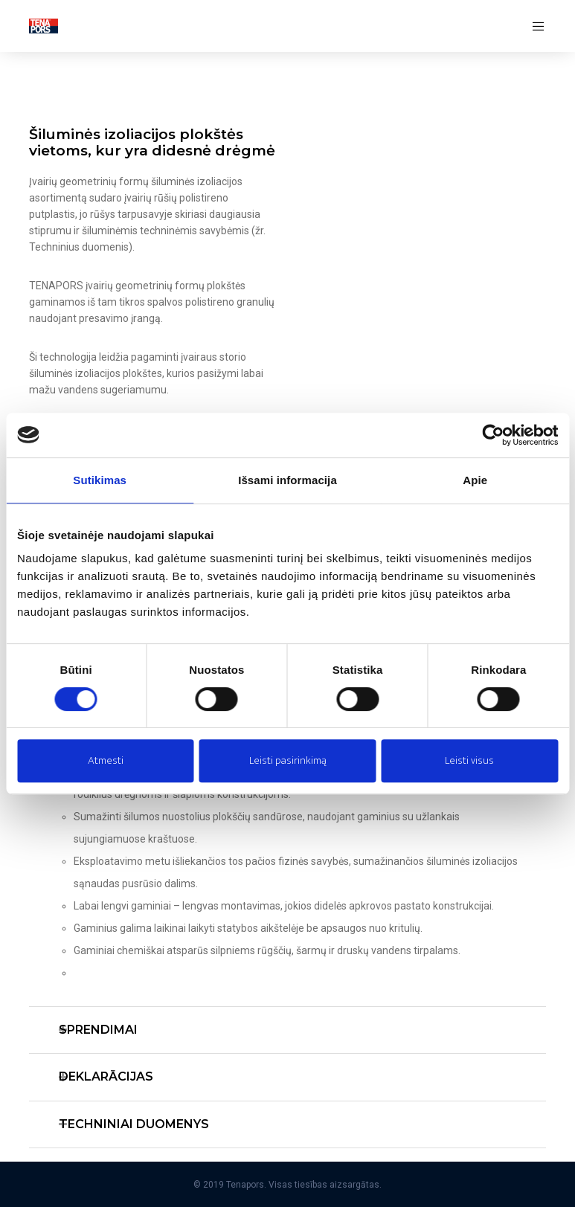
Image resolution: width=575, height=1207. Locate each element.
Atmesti (105, 760)
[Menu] (533, 26)
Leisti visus (469, 760)
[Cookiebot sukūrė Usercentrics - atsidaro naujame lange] (493, 435)
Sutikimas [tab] (99, 480)
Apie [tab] (475, 480)
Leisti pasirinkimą (288, 760)
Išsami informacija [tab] (287, 480)
